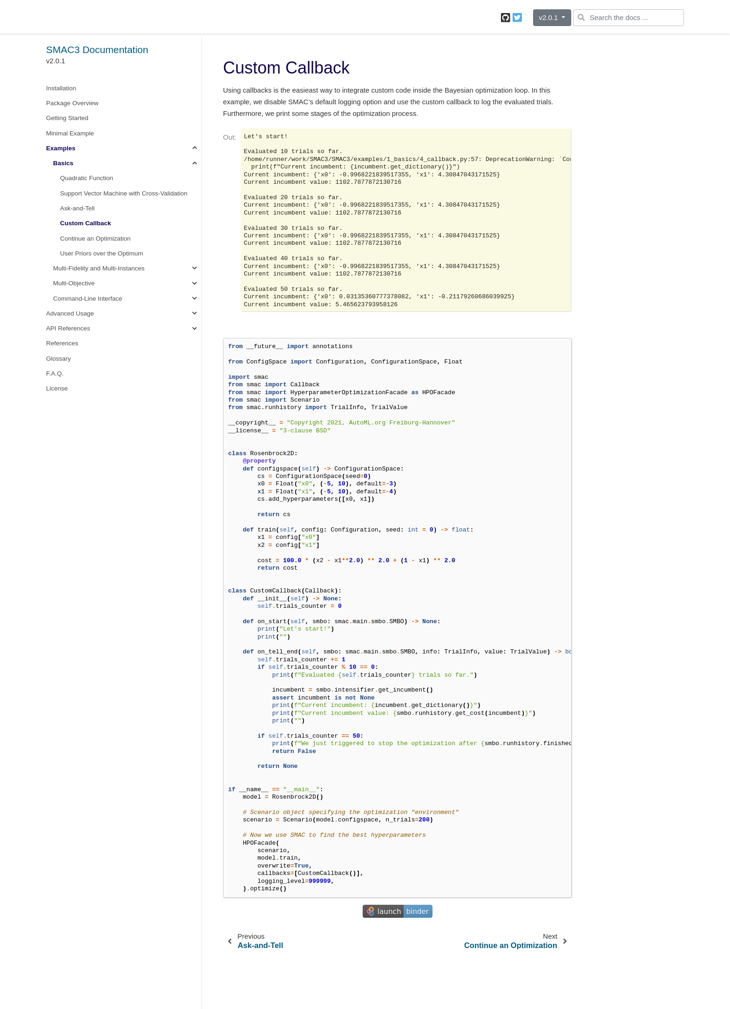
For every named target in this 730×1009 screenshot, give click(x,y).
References (62, 343)
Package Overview (72, 103)
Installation (61, 88)
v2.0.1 (549, 17)
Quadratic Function (86, 178)
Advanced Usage (70, 313)
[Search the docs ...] (628, 17)
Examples (60, 148)
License (57, 388)
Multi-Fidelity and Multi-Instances (99, 268)
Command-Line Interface (87, 298)
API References (68, 328)
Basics (63, 163)
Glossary (58, 358)
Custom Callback (85, 223)
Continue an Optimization (95, 238)
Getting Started (67, 117)
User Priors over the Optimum (101, 253)
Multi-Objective (74, 283)
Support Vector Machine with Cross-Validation (124, 193)
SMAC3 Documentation (97, 49)
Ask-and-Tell (77, 208)
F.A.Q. (55, 373)
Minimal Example (70, 133)
